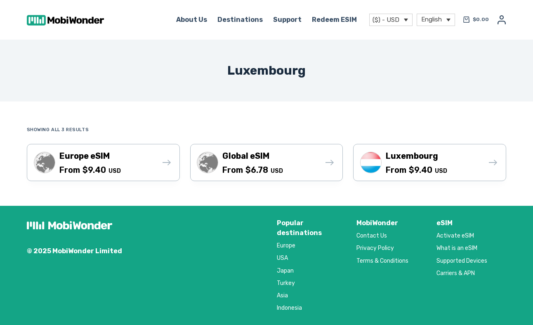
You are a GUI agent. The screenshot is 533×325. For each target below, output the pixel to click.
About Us (191, 20)
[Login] (501, 19)
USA (282, 257)
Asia (282, 295)
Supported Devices (461, 260)
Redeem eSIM (334, 20)
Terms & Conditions (382, 260)
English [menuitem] (431, 19)
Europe (286, 245)
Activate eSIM (455, 235)
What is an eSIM (456, 248)
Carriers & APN (455, 273)
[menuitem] (436, 20)
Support (287, 20)
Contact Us (371, 235)
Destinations (240, 20)
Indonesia (289, 307)
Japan (285, 270)
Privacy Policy (375, 248)
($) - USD (386, 20)
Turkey (286, 283)
